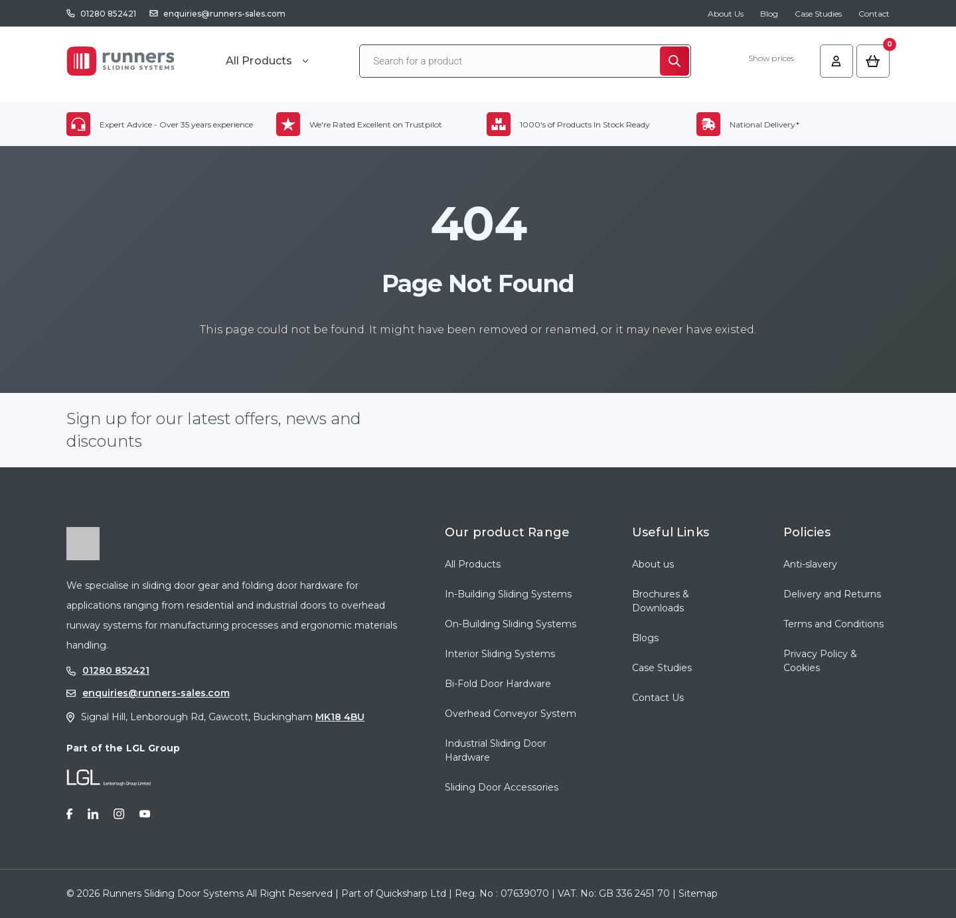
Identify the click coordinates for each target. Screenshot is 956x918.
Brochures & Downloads (660, 601)
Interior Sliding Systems (500, 654)
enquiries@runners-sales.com (224, 14)
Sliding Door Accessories (501, 787)
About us (653, 564)
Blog (769, 14)
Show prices (771, 58)
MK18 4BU (339, 717)
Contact (874, 14)
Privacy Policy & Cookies (820, 661)
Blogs (645, 638)
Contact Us (658, 698)
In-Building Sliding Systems (508, 594)
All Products (473, 564)
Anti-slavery (810, 564)
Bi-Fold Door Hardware (498, 684)
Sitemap (698, 893)
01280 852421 (108, 14)
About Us (726, 14)
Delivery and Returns (832, 594)
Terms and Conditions (833, 624)
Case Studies (818, 14)
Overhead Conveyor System (510, 714)
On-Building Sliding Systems (510, 624)
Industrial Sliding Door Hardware (495, 750)
